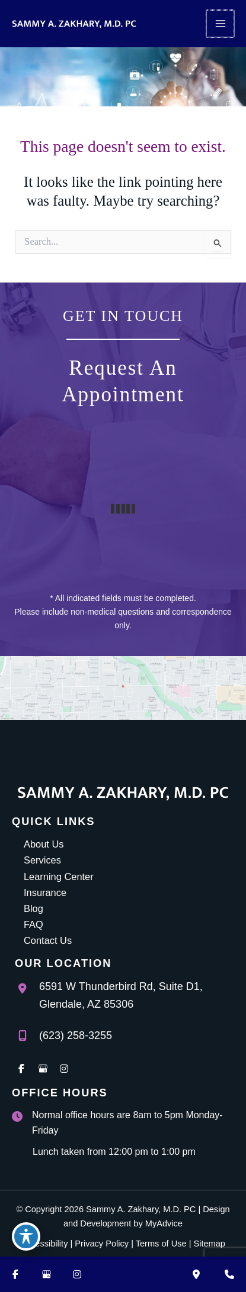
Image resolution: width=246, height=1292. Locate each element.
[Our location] (196, 1274)
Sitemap (209, 1243)
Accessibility (44, 1243)
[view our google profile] (42, 1068)
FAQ (33, 924)
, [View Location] (121, 995)
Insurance (45, 892)
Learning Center (59, 876)
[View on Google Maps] (123, 688)
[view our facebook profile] (21, 1068)
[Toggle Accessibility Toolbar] (26, 1236)
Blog (33, 908)
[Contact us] (229, 1274)
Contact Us (48, 940)
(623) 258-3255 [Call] (75, 1035)
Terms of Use (161, 1243)
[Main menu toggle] (220, 24)
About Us (43, 844)
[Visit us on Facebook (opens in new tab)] (15, 1274)
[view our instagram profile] (64, 1068)
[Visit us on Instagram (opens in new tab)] (77, 1274)
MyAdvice (164, 1223)
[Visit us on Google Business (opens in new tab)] (46, 1274)
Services (42, 860)
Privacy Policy (102, 1243)
